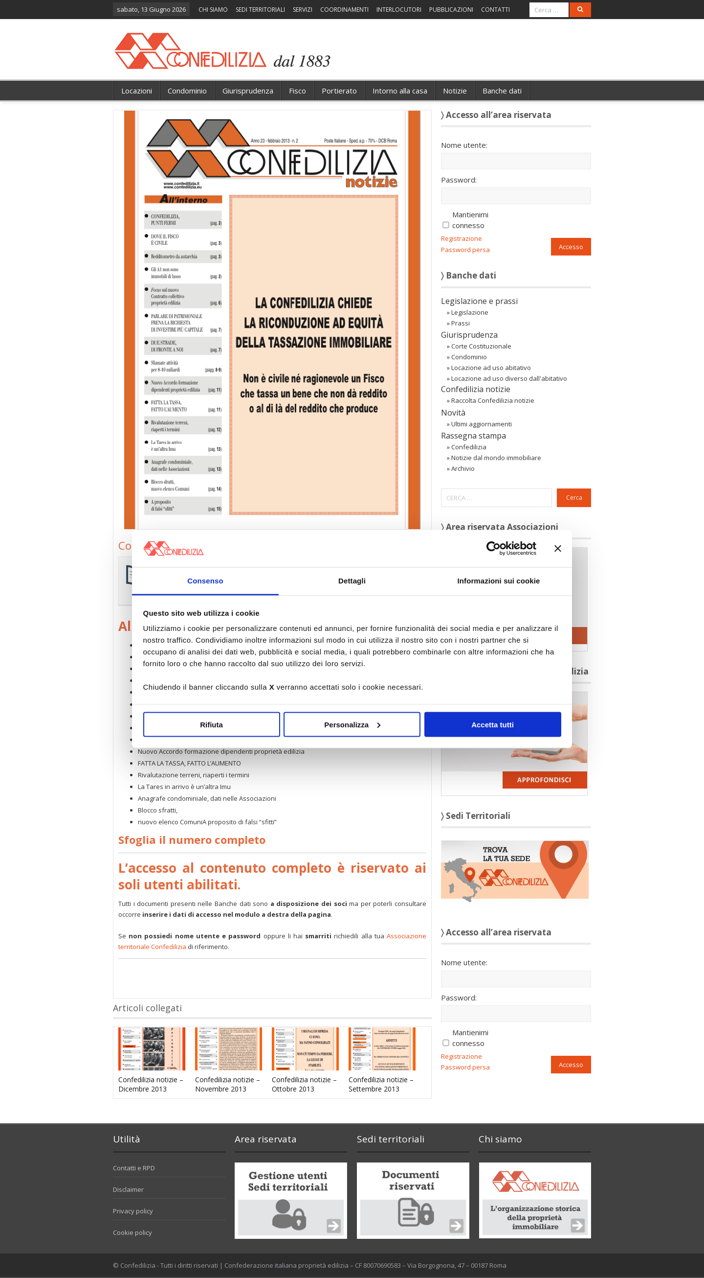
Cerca (574, 497)
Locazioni (136, 90)
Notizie (455, 90)
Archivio (463, 468)
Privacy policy (133, 1211)
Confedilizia (468, 446)
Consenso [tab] (205, 581)
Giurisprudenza (247, 90)
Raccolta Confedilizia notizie (492, 400)
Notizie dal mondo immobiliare (496, 457)
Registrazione (461, 238)
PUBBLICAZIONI (451, 9)
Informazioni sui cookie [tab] (499, 581)
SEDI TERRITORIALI (260, 9)
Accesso (571, 246)
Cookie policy (132, 1232)
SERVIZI (302, 9)
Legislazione (469, 312)
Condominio (187, 90)
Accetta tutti (492, 724)
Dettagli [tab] (352, 581)
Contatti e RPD (134, 1167)
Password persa (465, 249)
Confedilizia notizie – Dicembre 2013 (150, 1084)
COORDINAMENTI (344, 9)
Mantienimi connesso (470, 219)
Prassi (460, 323)
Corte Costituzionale (481, 346)
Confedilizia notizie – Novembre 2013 (227, 1084)
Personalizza (352, 724)
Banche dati (502, 90)
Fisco (297, 90)
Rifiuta (211, 724)
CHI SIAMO (213, 9)
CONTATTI (495, 9)
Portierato (339, 90)
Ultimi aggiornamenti (481, 423)
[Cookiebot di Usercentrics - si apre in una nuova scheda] (493, 548)
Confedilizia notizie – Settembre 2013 (381, 1084)
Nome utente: (464, 145)
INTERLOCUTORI (398, 9)
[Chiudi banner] (557, 548)
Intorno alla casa (400, 90)
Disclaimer (128, 1189)
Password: (459, 180)
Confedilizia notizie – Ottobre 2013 (304, 1084)
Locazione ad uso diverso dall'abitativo (509, 378)
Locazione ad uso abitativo (491, 367)
